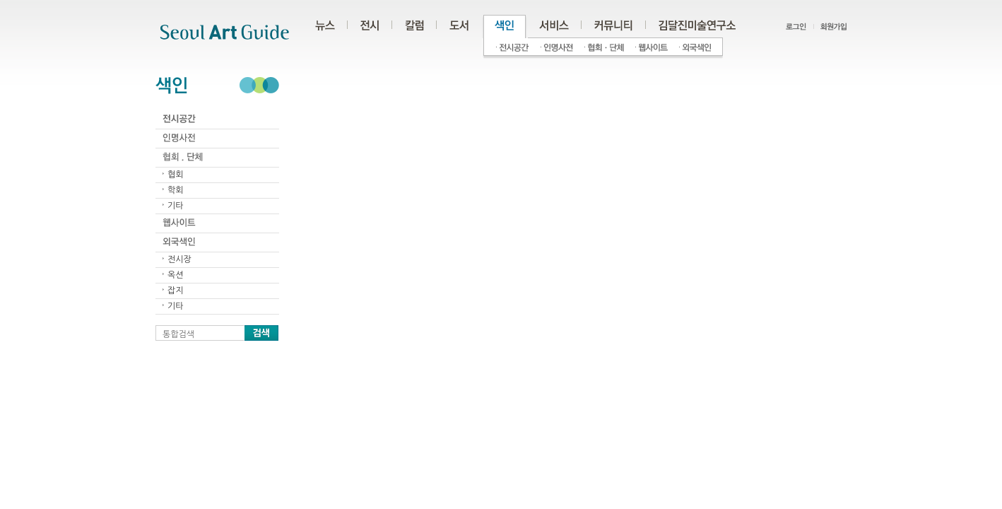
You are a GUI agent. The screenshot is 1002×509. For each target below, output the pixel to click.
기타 (175, 205)
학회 (175, 190)
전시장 (179, 259)
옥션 (175, 275)
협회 (175, 174)
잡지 (175, 290)
